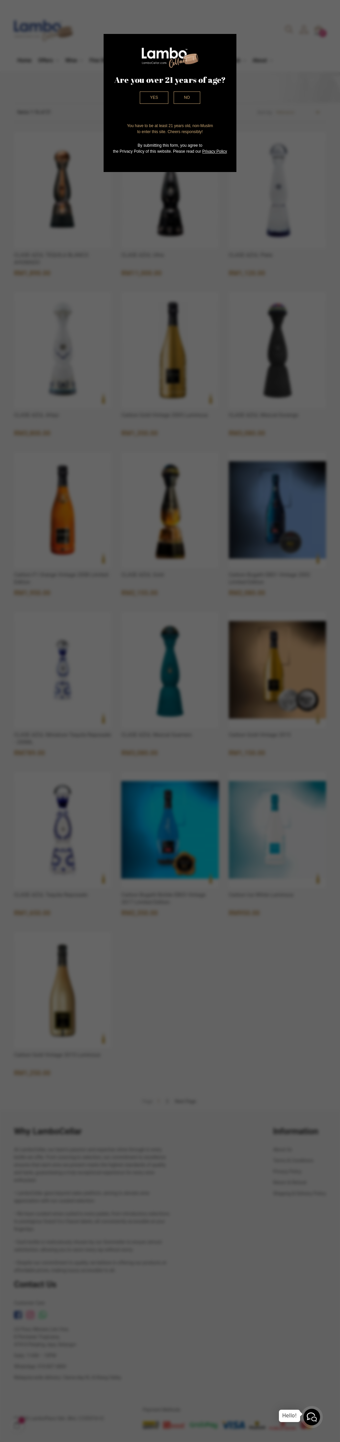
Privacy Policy (214, 151)
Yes (154, 97)
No (187, 97)
